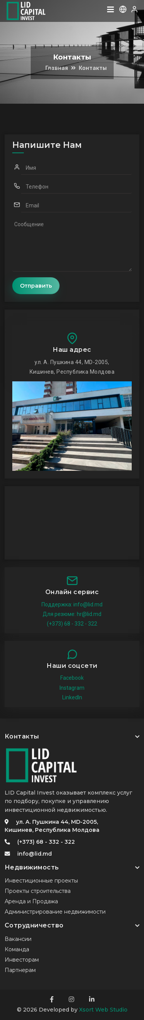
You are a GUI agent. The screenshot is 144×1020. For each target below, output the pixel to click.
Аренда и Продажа (31, 901)
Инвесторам (22, 959)
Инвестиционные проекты (41, 880)
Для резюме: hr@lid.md (72, 614)
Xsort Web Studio (103, 1009)
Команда (17, 949)
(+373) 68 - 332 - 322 (72, 624)
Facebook (72, 678)
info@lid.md (34, 853)
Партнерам (20, 970)
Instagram (72, 688)
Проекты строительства (38, 891)
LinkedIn (72, 697)
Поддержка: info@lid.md (72, 604)
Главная (56, 68)
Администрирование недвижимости (55, 911)
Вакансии (18, 939)
